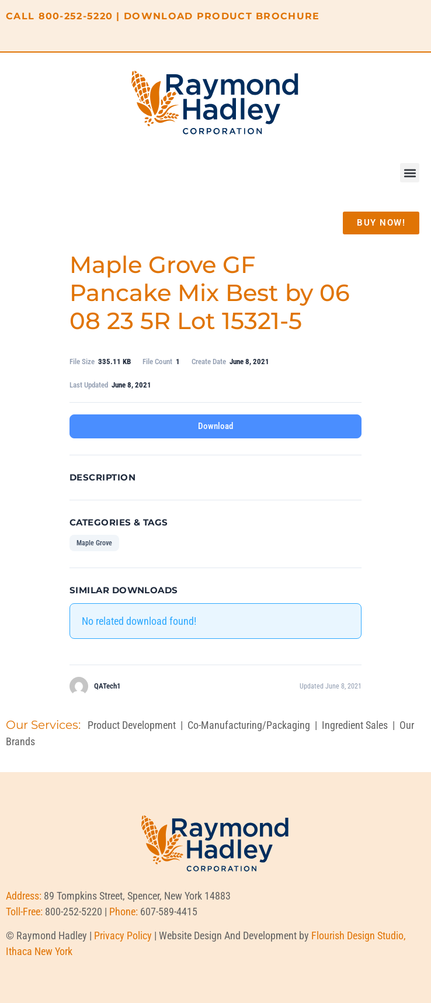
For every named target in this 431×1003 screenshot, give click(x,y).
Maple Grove (94, 543)
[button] (409, 172)
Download (215, 426)
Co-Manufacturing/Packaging (248, 725)
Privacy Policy (123, 935)
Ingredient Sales (355, 725)
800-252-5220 (76, 16)
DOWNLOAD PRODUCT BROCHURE (222, 16)
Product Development (132, 725)
